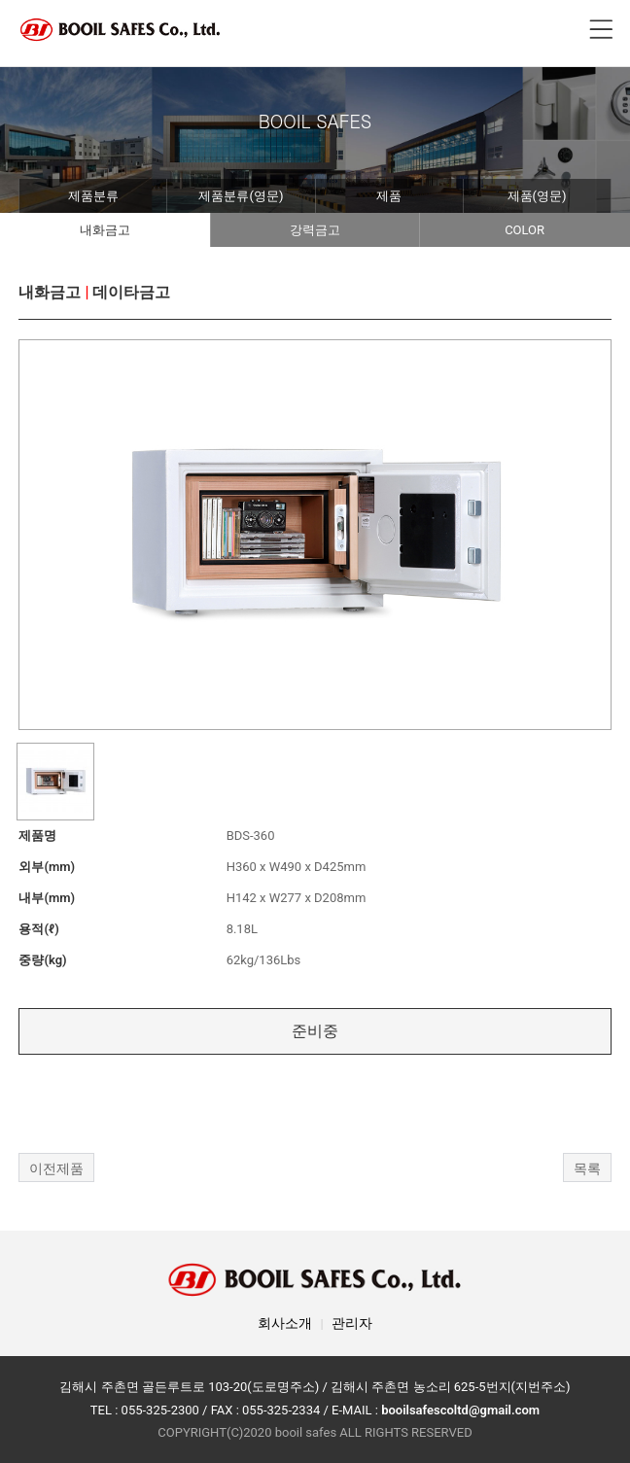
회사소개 (285, 1323)
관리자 (352, 1323)
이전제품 (56, 1168)
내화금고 (105, 230)
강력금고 (315, 230)
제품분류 (93, 196)
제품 (389, 196)
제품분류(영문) (240, 196)
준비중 (315, 1031)
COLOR (524, 230)
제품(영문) (537, 196)
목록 (587, 1168)
